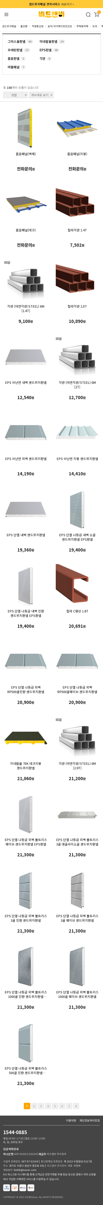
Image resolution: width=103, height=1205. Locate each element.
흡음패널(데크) (26, 230)
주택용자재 (82, 26)
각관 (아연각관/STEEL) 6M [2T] (77, 384)
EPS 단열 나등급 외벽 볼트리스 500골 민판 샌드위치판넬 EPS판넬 (26, 1070)
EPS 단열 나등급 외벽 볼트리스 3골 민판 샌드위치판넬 (26, 918)
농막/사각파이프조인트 (60, 26)
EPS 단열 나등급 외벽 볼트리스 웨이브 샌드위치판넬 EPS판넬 (26, 841)
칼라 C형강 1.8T (77, 611)
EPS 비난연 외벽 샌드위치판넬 (26, 458)
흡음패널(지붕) (77, 154)
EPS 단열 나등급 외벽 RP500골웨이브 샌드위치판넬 (77, 689)
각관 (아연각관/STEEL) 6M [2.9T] (77, 765)
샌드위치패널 (9, 26)
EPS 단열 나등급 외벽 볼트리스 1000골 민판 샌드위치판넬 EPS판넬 (26, 994)
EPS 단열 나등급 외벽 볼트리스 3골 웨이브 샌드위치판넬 (77, 918)
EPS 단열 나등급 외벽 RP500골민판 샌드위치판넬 (25, 689)
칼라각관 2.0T (77, 306)
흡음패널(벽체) (26, 154)
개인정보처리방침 (89, 1120)
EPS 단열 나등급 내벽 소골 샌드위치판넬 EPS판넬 (77, 537)
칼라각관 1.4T (77, 230)
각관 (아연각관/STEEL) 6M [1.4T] (25, 308)
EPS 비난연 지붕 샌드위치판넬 (77, 458)
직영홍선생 (37, 26)
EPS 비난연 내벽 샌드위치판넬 (26, 382)
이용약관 (71, 1120)
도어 (94, 26)
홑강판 (23, 26)
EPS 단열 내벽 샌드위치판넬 (26, 535)
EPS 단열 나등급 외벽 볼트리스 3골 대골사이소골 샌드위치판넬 (77, 841)
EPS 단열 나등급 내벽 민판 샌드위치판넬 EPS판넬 (26, 613)
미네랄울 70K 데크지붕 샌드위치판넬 (25, 765)
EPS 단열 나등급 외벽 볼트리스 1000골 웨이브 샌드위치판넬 (77, 994)
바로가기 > (51, 4)
